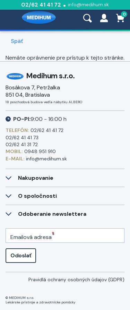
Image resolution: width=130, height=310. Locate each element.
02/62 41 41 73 (22, 137)
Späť (17, 41)
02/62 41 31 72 (22, 144)
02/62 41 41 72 (41, 4)
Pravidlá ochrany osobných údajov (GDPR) (76, 279)
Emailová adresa (31, 237)
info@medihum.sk (88, 4)
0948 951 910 (40, 151)
